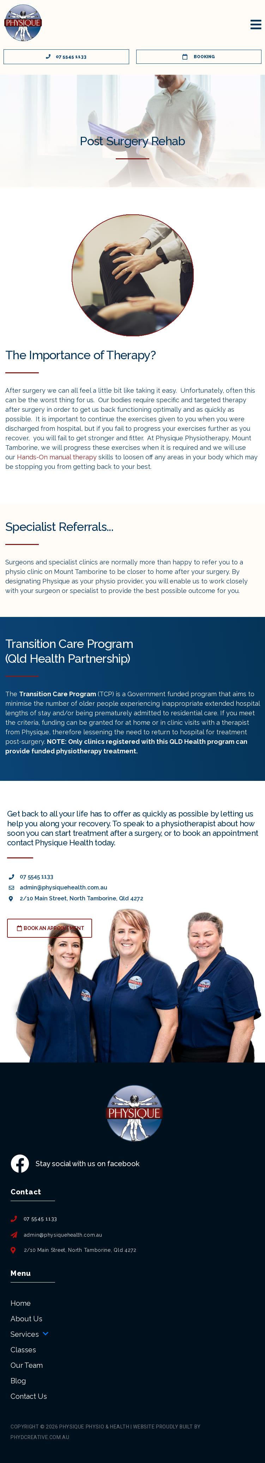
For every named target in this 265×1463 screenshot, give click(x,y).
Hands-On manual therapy (57, 457)
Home (21, 1303)
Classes (23, 1350)
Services (30, 1334)
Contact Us (29, 1396)
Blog (18, 1381)
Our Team (27, 1365)
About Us (26, 1319)
